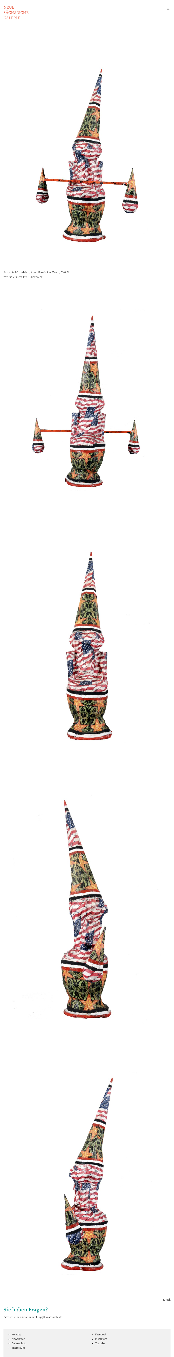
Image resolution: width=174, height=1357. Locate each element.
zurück (167, 1299)
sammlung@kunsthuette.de (45, 1317)
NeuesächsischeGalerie (16, 12)
